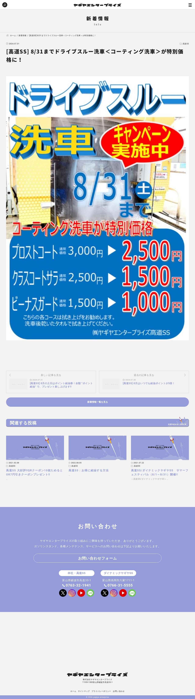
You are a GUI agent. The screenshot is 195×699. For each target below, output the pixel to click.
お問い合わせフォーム (97, 558)
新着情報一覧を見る (97, 402)
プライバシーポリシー (101, 691)
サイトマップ (84, 691)
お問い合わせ (119, 691)
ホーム (73, 691)
